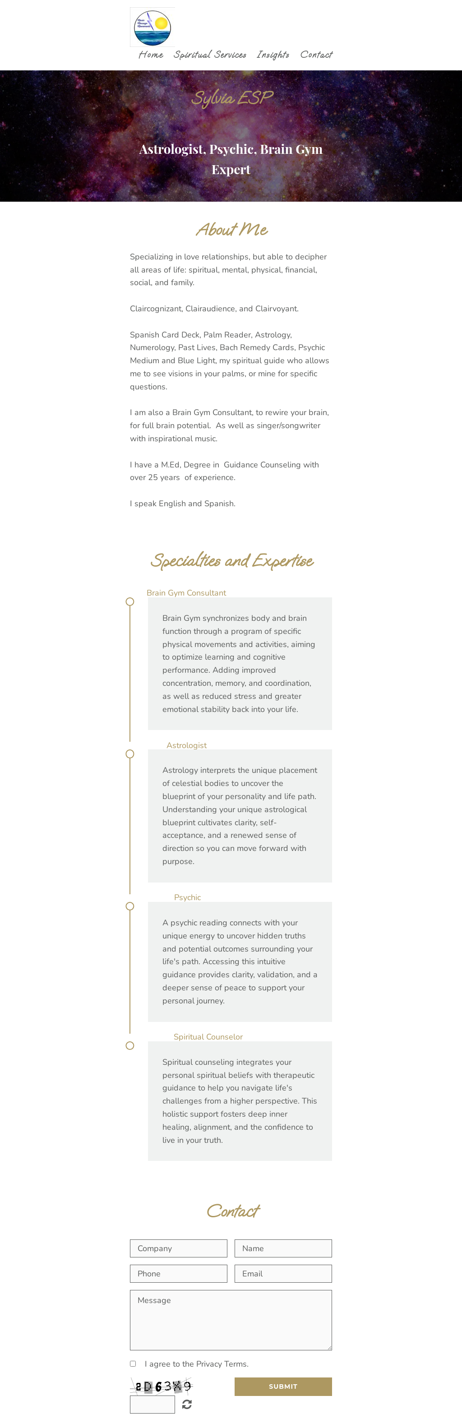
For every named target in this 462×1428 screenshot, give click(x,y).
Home (151, 54)
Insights (273, 54)
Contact (316, 54)
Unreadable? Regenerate (187, 1404)
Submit (283, 1386)
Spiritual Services (210, 54)
